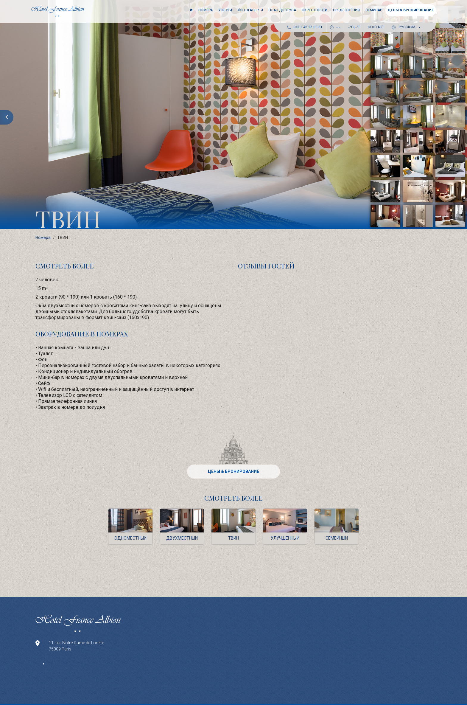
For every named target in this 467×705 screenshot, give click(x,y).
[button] (407, 27)
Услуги (225, 10)
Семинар (373, 10)
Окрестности (314, 10)
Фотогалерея (250, 10)
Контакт (376, 27)
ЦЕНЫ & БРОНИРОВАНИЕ (411, 10)
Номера (205, 10)
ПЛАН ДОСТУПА (282, 10)
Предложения (346, 10)
